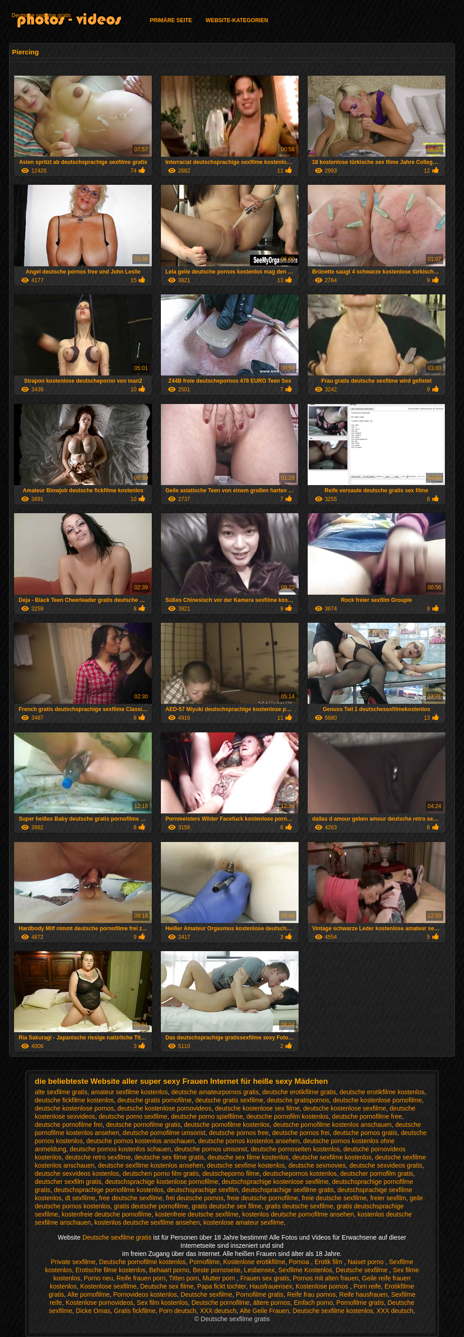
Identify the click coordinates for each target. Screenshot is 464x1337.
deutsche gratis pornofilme (154, 1100)
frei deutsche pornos (194, 1198)
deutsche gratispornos (298, 1100)
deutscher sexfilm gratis (68, 1181)
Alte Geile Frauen (264, 1310)
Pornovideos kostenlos (145, 1294)
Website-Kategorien (237, 20)
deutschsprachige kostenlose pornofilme (161, 1181)
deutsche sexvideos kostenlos (77, 1173)
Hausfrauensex (271, 1286)
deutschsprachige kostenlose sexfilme (275, 1181)
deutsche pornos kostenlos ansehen (249, 1141)
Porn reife (367, 1286)
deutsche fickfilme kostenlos (74, 1100)
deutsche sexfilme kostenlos (332, 1157)
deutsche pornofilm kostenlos (287, 1116)
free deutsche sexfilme (130, 1198)
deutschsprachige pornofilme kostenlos (109, 1189)
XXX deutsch (218, 1310)
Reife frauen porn (140, 1278)
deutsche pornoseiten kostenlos (295, 1149)
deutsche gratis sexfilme (229, 1100)
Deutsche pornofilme (220, 1302)
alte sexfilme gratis (61, 1092)
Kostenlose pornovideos (99, 1302)
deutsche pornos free (239, 1132)
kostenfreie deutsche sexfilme (196, 1214)
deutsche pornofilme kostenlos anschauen (332, 1124)
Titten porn (184, 1278)
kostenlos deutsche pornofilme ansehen (298, 1214)
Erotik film (329, 1261)
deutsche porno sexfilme (133, 1116)
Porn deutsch (178, 1310)
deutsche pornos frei (301, 1132)
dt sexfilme (80, 1198)
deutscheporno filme (230, 1173)
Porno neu (98, 1278)
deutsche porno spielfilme (207, 1116)
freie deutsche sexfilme (334, 1198)
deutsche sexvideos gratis (385, 1165)
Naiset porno (366, 1261)
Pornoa (300, 1261)
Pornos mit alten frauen (325, 1278)
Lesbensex (259, 1270)
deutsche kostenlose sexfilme (344, 1108)
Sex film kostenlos (162, 1302)
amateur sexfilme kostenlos (129, 1092)
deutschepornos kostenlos (300, 1173)
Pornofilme (204, 1261)
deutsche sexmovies (317, 1165)
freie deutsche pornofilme (262, 1198)
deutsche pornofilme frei (68, 1124)
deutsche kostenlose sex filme (257, 1108)
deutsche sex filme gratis (169, 1157)
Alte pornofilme (89, 1294)
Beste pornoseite (217, 1270)
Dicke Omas (93, 1310)
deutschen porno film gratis (161, 1173)
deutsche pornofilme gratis (143, 1124)
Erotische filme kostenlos (110, 1270)
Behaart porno (169, 1270)
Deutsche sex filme (166, 1286)
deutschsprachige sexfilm (202, 1189)
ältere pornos (271, 1302)
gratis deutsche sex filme (226, 1206)
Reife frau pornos (311, 1294)
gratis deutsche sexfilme (299, 1206)
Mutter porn (220, 1278)
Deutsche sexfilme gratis (41, 15)
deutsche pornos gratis (365, 1132)
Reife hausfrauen (363, 1294)
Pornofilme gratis (260, 1294)
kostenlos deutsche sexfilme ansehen (147, 1222)
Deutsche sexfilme (362, 1270)
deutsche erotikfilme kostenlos (382, 1092)
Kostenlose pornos (322, 1286)
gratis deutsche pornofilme (151, 1206)
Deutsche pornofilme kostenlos (142, 1261)
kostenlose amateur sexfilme (243, 1222)
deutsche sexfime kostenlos (246, 1165)
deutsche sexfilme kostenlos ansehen (150, 1165)
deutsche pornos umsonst (210, 1149)
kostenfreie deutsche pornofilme (106, 1214)
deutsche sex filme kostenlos (248, 1157)
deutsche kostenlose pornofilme (377, 1100)
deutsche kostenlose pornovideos (164, 1108)
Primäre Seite (171, 20)
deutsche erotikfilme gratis (299, 1092)
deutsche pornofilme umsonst (164, 1132)
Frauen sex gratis (264, 1278)
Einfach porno (313, 1302)
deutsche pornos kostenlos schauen (120, 1149)
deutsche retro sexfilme (98, 1157)
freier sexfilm (388, 1198)
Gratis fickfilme (134, 1310)
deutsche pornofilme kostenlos (227, 1124)
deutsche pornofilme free (367, 1116)
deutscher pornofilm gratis (376, 1173)
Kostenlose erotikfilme (254, 1261)
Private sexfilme (73, 1261)
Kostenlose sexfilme (108, 1286)
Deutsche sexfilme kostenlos (333, 1310)
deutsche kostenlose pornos (74, 1108)
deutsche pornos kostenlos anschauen (140, 1141)
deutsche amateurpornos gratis (215, 1092)
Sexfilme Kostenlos (305, 1270)
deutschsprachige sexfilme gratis (288, 1189)
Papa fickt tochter (221, 1286)
